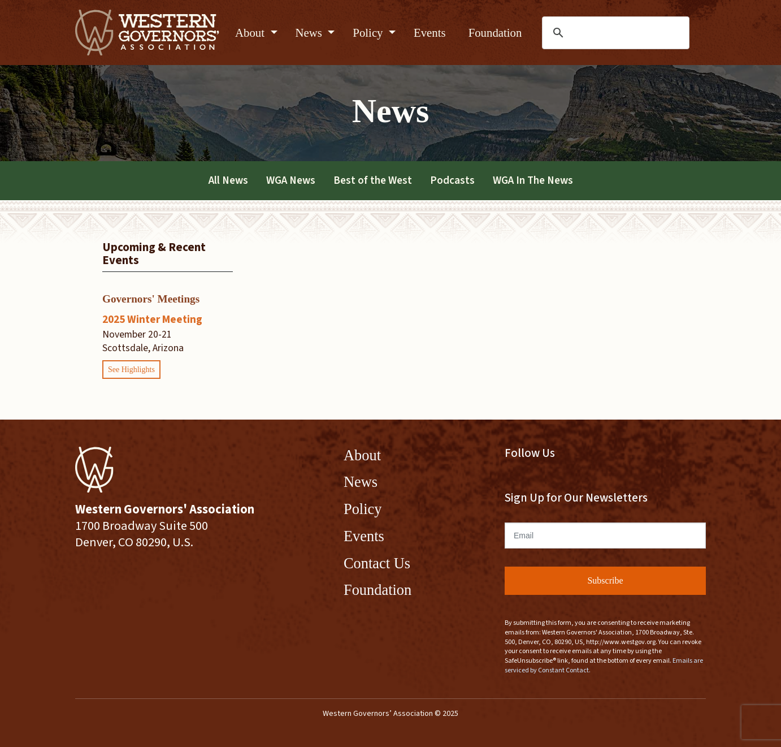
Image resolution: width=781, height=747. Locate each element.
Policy (369, 32)
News (311, 32)
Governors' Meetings (150, 299)
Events (430, 32)
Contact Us (377, 563)
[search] (616, 33)
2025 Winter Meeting (152, 319)
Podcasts (452, 180)
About (251, 32)
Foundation (495, 32)
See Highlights (131, 369)
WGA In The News (533, 180)
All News (228, 180)
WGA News (290, 180)
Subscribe (605, 580)
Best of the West (372, 180)
